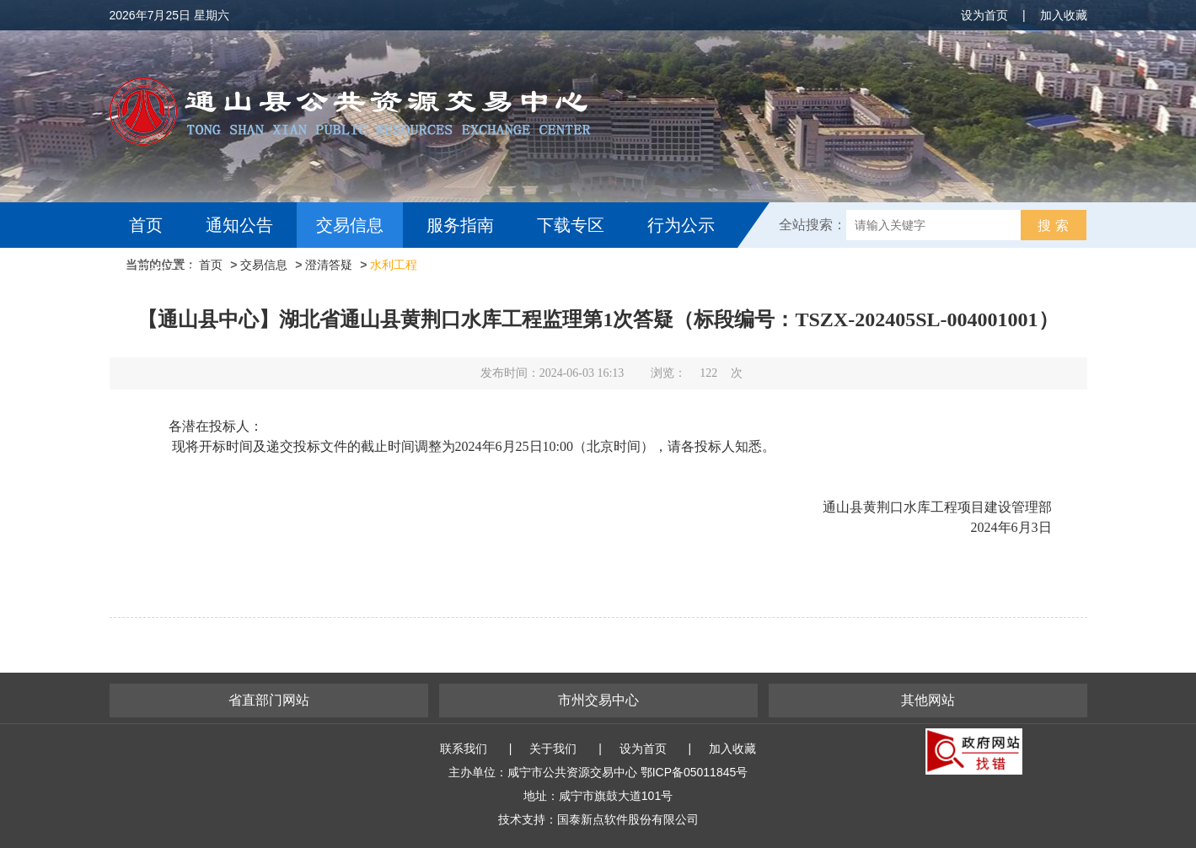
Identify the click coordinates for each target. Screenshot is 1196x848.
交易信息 (349, 225)
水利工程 (393, 264)
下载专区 (570, 225)
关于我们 (553, 748)
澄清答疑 (328, 264)
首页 (146, 225)
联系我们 (463, 748)
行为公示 (681, 225)
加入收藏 (1063, 15)
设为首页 (984, 15)
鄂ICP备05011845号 (694, 772)
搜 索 (1053, 225)
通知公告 (239, 225)
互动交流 (167, 270)
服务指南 (460, 225)
